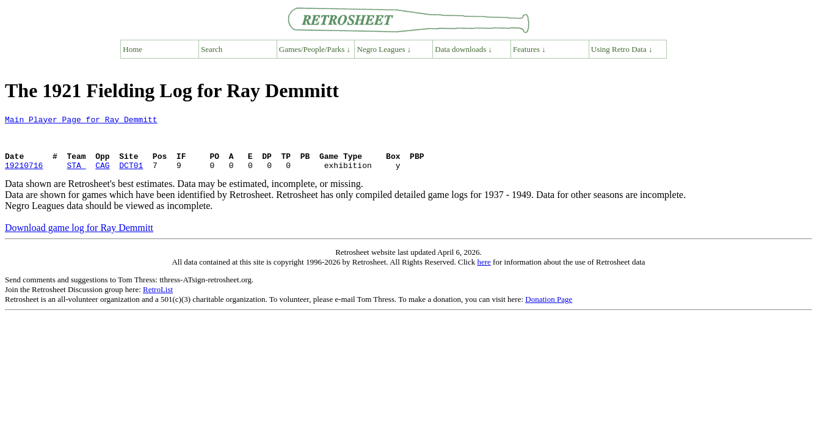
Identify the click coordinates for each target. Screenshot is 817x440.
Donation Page (548, 310)
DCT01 (131, 176)
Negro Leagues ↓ (384, 49)
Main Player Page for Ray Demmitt (81, 121)
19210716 (24, 176)
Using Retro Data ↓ (622, 49)
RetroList (158, 300)
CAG (102, 176)
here (483, 272)
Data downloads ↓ (463, 49)
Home (132, 49)
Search (211, 49)
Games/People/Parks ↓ (314, 49)
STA (76, 176)
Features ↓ (529, 49)
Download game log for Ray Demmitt (79, 238)
